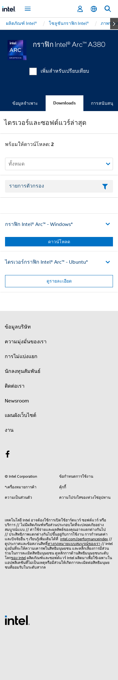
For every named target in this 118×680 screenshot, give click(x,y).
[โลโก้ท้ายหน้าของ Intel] (17, 620)
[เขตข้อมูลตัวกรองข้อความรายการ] (59, 186)
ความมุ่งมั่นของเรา (26, 342)
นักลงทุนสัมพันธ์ (23, 371)
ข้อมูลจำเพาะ (25, 103)
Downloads (64, 103)
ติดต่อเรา (15, 386)
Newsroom (17, 401)
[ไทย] (93, 9)
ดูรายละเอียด (59, 281)
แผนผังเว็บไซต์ (20, 415)
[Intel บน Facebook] (7, 455)
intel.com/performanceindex (84, 539)
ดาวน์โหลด (59, 241)
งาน (9, 430)
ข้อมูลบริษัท (18, 327)
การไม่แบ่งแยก (21, 356)
